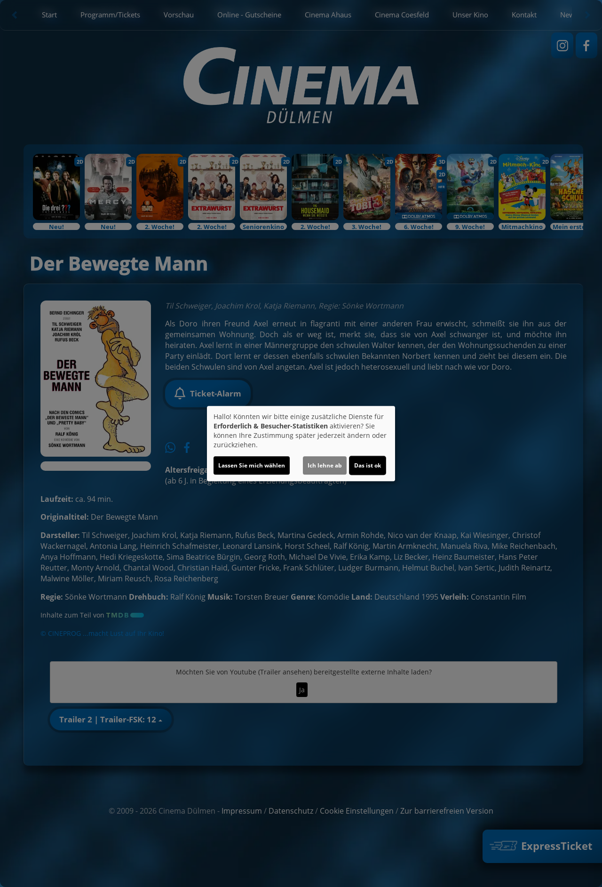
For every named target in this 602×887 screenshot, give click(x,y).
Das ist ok (367, 465)
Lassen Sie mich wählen (251, 465)
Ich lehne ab (325, 465)
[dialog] (301, 443)
